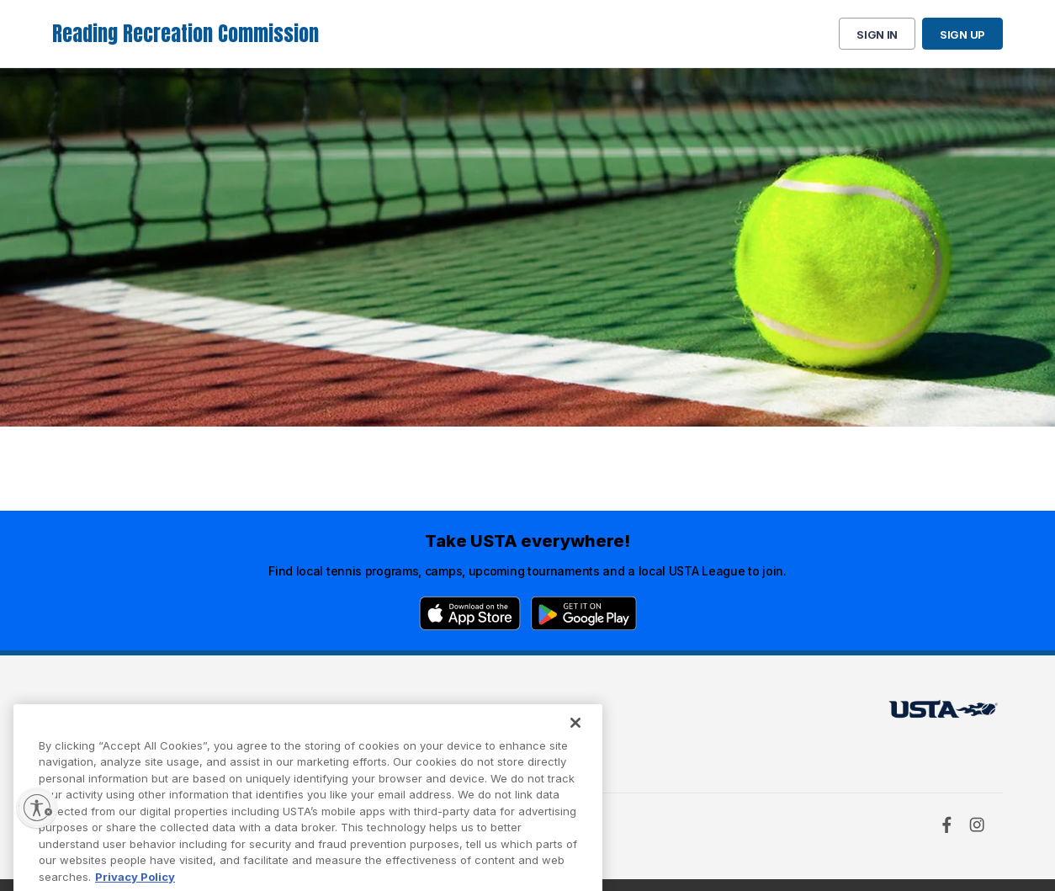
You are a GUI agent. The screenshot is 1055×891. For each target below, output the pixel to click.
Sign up (962, 34)
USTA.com (508, 714)
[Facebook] (946, 824)
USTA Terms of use (323, 714)
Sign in (877, 34)
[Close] (575, 737)
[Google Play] (584, 613)
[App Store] (470, 613)
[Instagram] (977, 824)
